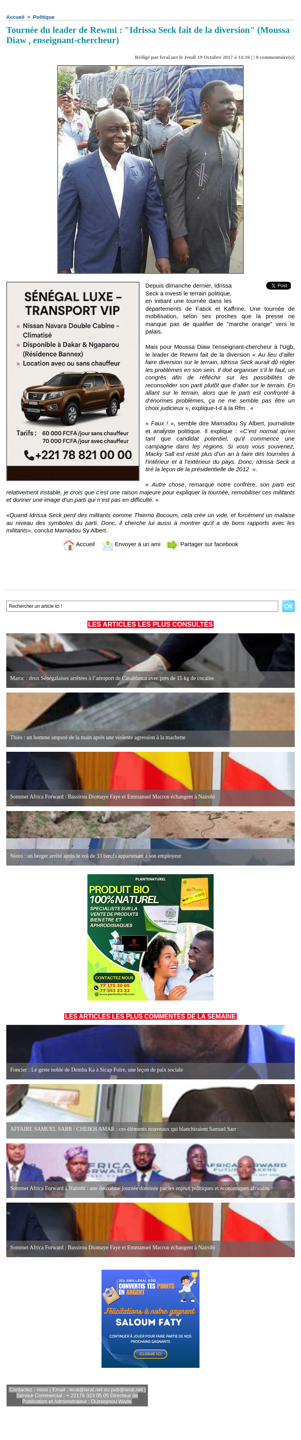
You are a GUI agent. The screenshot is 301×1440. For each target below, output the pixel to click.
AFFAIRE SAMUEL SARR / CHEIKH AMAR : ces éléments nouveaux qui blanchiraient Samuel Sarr (123, 1129)
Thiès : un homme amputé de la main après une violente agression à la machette (97, 737)
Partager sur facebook (202, 544)
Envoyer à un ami (131, 544)
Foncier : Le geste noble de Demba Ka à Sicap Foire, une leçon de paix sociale (96, 1070)
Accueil (15, 17)
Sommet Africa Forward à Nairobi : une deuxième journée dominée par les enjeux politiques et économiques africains (139, 1188)
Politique (43, 17)
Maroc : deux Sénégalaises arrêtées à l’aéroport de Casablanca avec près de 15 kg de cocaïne (112, 678)
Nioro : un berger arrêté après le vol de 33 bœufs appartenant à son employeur (95, 856)
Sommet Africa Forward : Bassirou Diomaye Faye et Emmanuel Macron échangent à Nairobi (112, 797)
